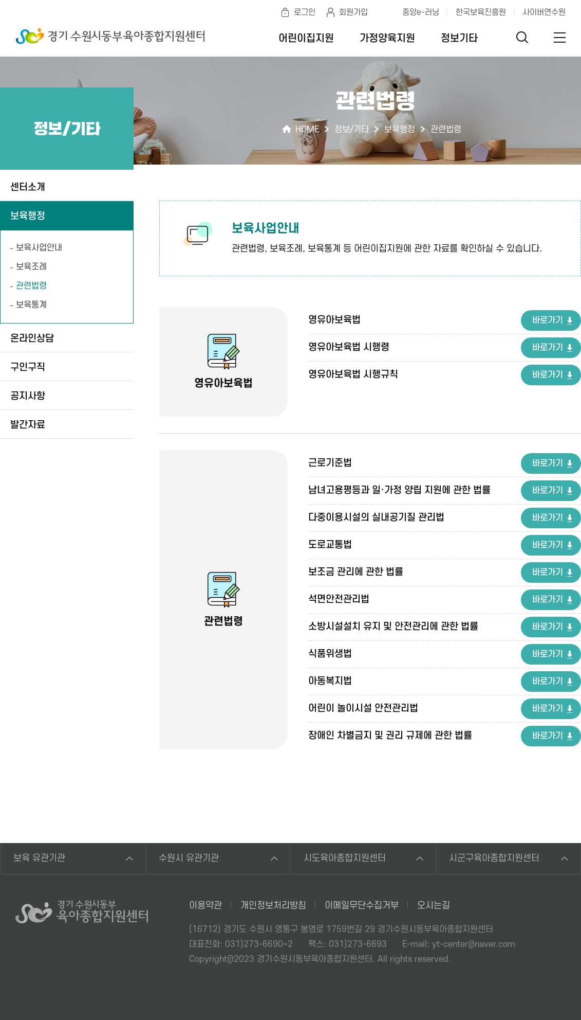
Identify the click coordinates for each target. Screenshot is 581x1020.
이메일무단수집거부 (362, 905)
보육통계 (31, 305)
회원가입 (353, 12)
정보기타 (459, 38)
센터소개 (27, 187)
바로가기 (547, 320)
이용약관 (205, 905)
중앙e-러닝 (420, 12)
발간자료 (27, 425)
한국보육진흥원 (481, 12)
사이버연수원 (544, 12)
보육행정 (27, 216)
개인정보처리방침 (273, 905)
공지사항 (27, 396)
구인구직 (27, 367)
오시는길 (433, 905)
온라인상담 (32, 338)
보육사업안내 (39, 248)
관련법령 (31, 286)
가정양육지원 (387, 38)
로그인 (304, 12)
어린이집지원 (306, 38)
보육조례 (31, 267)
